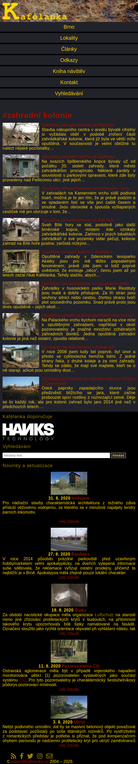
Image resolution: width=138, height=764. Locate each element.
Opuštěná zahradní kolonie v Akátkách (77, 252)
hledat (118, 455)
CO (23, 680)
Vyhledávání (69, 93)
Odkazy (69, 60)
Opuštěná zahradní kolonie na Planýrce (78, 125)
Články (69, 49)
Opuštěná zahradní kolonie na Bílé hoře (78, 220)
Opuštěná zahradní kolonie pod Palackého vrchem (88, 315)
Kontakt (69, 82)
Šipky (81, 610)
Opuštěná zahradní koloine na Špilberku (78, 157)
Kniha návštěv (69, 71)
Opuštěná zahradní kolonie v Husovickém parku (85, 283)
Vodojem (81, 498)
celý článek (69, 521)
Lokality (69, 38)
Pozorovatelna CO (80, 666)
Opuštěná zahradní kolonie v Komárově (78, 347)
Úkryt (79, 722)
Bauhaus (81, 554)
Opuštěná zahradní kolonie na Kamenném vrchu (86, 188)
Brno (69, 27)
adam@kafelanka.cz (29, 761)
